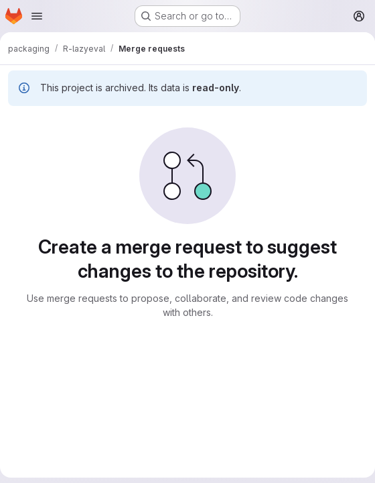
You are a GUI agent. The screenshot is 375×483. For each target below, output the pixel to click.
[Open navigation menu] (37, 16)
